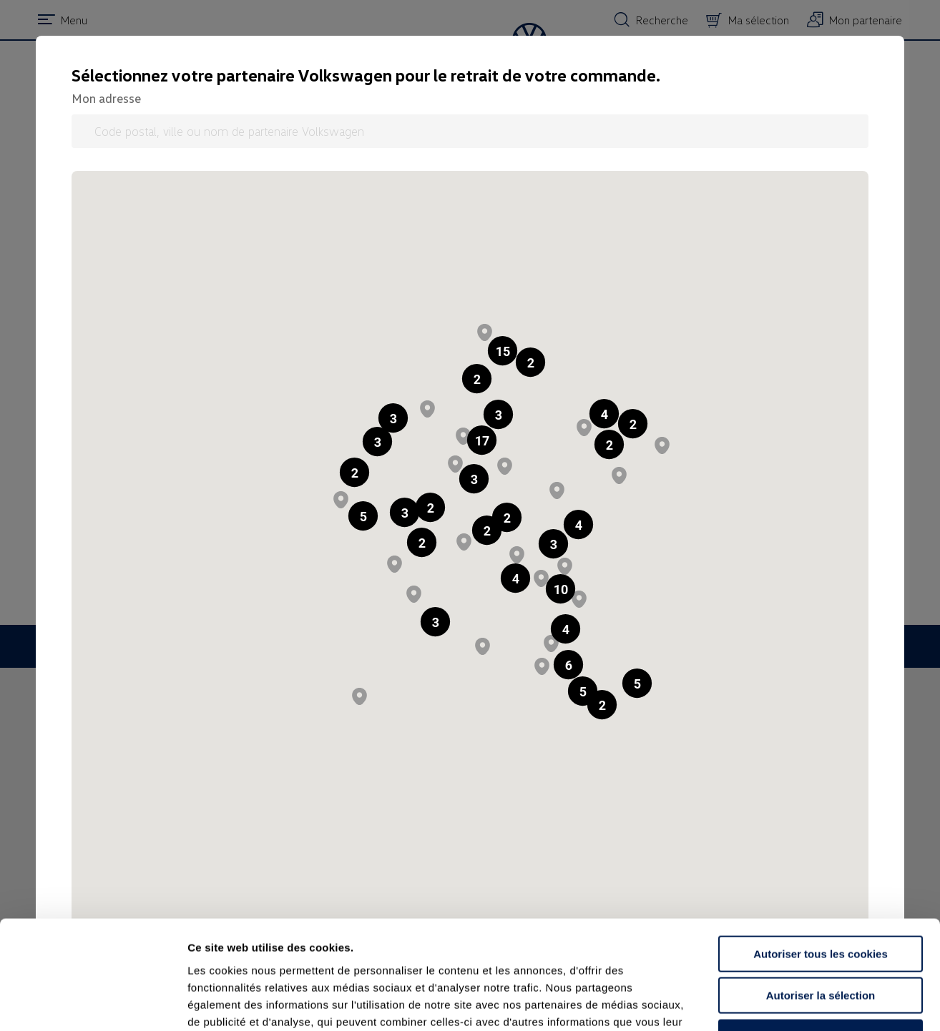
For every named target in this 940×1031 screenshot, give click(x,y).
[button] (477, 378)
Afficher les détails (788, 1003)
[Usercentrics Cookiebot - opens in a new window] (92, 1003)
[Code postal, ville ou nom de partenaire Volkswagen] (470, 131)
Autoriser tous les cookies (820, 856)
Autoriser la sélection (821, 898)
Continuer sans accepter (820, 940)
